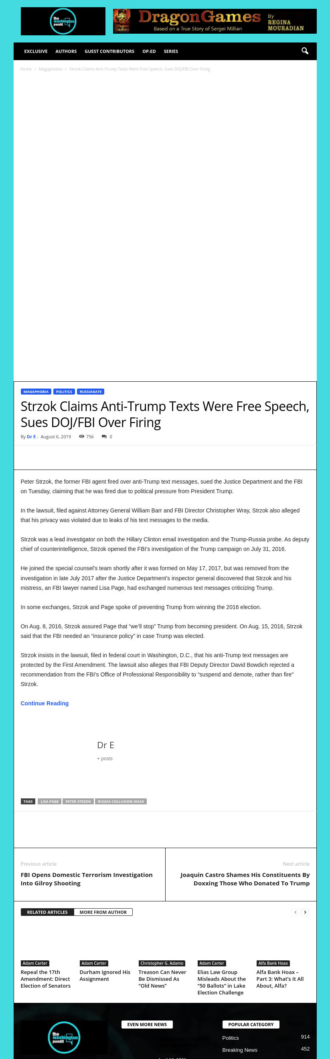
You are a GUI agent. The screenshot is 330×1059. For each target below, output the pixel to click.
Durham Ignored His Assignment (105, 843)
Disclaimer (187, 1050)
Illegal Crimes (238, 977)
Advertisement (246, 1050)
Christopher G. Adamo (162, 830)
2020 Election (238, 953)
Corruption (235, 941)
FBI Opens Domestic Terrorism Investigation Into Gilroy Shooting (87, 746)
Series (171, 51)
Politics (64, 258)
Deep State (236, 929)
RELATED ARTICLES (47, 779)
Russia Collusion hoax (121, 668)
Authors (66, 51)
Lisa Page (49, 668)
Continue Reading (45, 570)
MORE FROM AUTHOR (103, 779)
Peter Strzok (78, 668)
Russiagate (91, 258)
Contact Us (282, 1050)
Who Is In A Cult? (177, 975)
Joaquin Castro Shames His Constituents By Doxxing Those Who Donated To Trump (245, 746)
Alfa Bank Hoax (273, 830)
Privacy (215, 1050)
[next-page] (305, 780)
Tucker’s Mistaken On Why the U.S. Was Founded (183, 912)
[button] (305, 51)
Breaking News (240, 917)
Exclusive (36, 51)
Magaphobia (50, 69)
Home (26, 69)
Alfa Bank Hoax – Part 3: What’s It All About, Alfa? (280, 846)
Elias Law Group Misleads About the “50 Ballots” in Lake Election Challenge (222, 849)
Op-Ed (149, 51)
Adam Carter (35, 830)
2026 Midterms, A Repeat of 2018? (178, 944)
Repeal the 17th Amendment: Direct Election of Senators (46, 846)
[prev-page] (296, 780)
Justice (231, 965)
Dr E (31, 304)
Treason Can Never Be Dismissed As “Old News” (162, 846)
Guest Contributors (109, 51)
